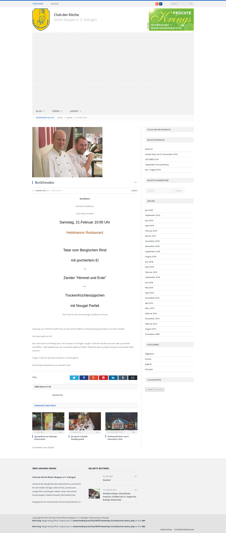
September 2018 (152, 251)
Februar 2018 (151, 272)
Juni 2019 (149, 220)
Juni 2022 (149, 210)
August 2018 (150, 256)
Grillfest (150, 389)
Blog (39, 111)
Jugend (74, 111)
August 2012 (150, 329)
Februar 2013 (151, 323)
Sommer (159, 389)
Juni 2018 (149, 261)
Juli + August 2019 (153, 169)
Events (135, 190)
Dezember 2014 (152, 318)
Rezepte (149, 369)
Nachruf (54, 3)
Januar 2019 (150, 236)
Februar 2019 (151, 230)
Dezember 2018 (152, 241)
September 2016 (152, 277)
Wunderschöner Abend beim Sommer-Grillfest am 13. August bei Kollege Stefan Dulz (119, 496)
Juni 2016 (149, 282)
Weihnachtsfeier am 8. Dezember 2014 (118, 437)
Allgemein (149, 353)
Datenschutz (166, 529)
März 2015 (149, 308)
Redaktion (41, 190)
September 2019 (152, 215)
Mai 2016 (149, 287)
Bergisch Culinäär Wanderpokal (79, 437)
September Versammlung (156, 164)
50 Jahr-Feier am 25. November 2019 (161, 154)
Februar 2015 (151, 313)
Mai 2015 (149, 303)
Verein (56, 111)
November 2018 (152, 246)
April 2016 (149, 292)
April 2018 (149, 267)
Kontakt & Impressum (184, 529)
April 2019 (149, 225)
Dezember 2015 (152, 298)
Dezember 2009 (152, 334)
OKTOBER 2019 (152, 159)
